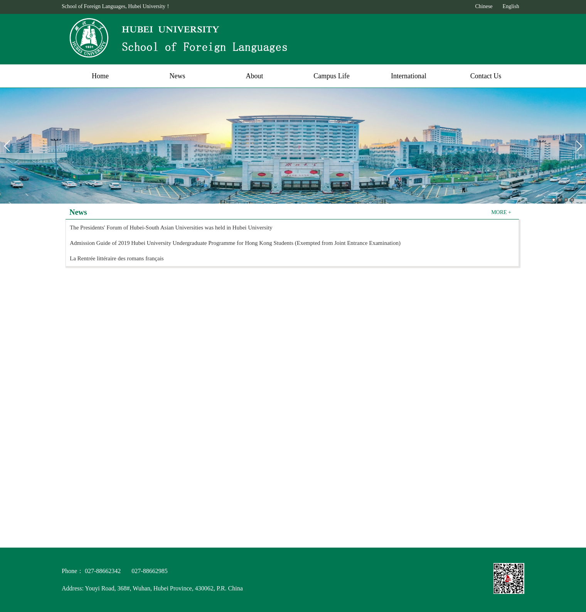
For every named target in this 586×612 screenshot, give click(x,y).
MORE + (501, 211)
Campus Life (331, 76)
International (408, 76)
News (177, 76)
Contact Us (486, 76)
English (511, 6)
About (254, 76)
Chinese (483, 6)
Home (100, 76)
